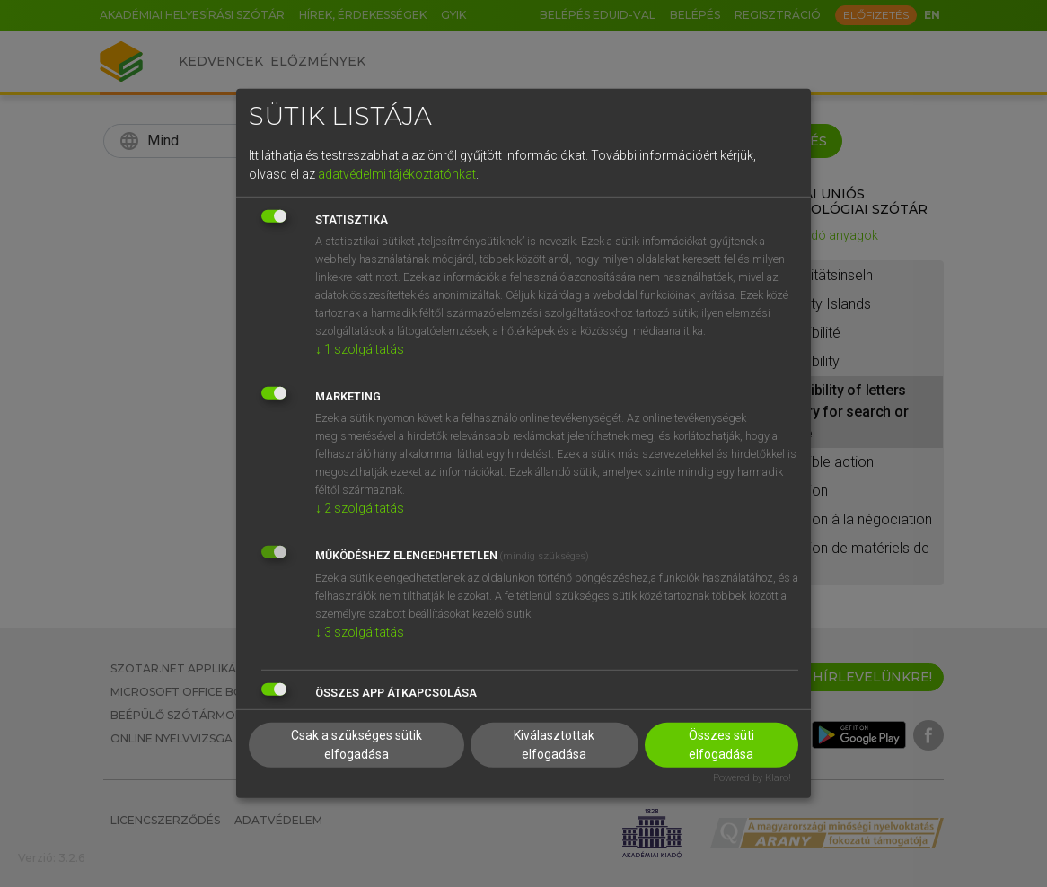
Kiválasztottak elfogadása (554, 743)
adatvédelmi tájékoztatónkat (397, 173)
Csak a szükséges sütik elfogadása (356, 743)
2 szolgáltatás (359, 507)
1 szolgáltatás (359, 348)
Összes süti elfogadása (721, 743)
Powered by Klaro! (752, 777)
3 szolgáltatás (359, 631)
